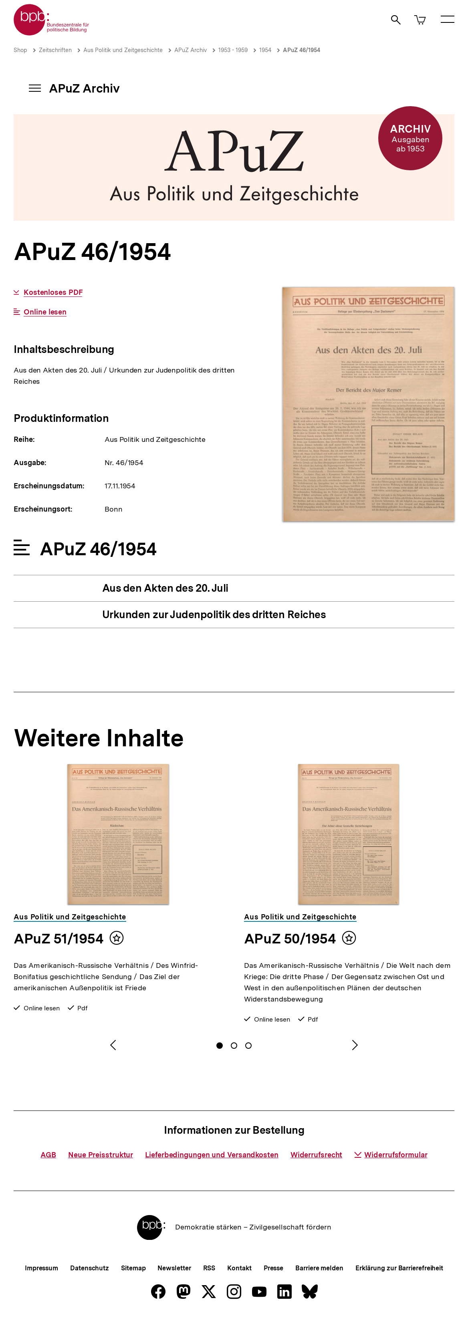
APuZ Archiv (190, 50)
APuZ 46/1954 (301, 50)
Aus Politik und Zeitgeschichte (123, 50)
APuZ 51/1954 (58, 938)
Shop (20, 50)
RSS (209, 1268)
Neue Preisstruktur (100, 1155)
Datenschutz (89, 1268)
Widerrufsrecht (316, 1155)
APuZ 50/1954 (290, 938)
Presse (273, 1268)
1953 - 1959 (233, 50)
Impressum (41, 1268)
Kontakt (239, 1268)
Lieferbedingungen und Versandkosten (211, 1155)
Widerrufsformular (390, 1155)
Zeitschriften (55, 50)
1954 (265, 50)
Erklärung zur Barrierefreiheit (399, 1268)
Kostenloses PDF (53, 292)
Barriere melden (319, 1268)
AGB (48, 1155)
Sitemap (133, 1268)
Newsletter (174, 1268)
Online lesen (45, 312)
